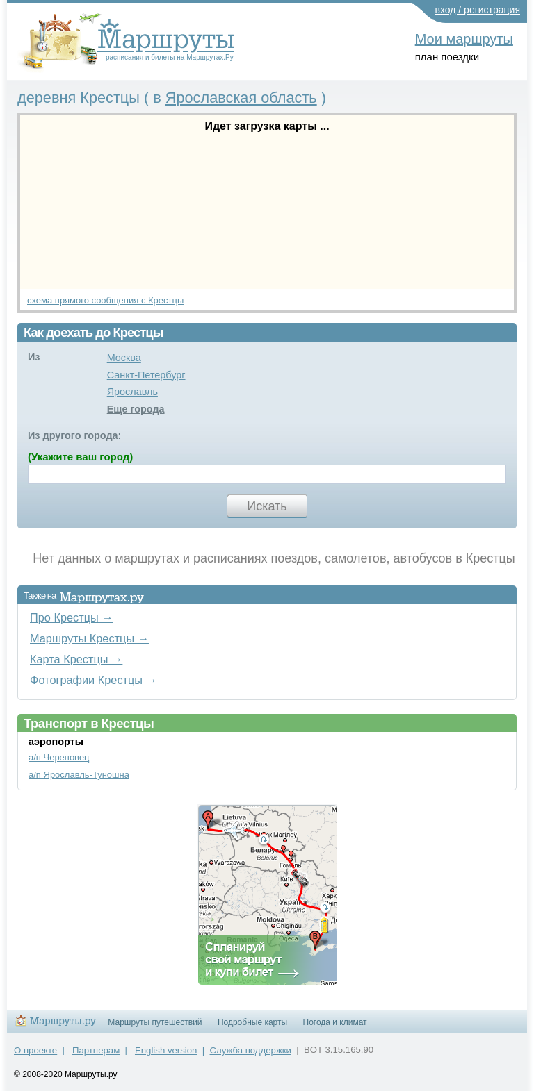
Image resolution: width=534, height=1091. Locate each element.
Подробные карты (252, 1022)
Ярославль (132, 391)
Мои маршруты (464, 39)
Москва (124, 357)
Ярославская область (241, 97)
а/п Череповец (59, 757)
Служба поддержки (250, 1050)
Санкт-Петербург (146, 375)
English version (166, 1050)
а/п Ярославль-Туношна (79, 774)
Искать (266, 506)
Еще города (136, 409)
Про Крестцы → (71, 617)
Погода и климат (335, 1022)
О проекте (35, 1050)
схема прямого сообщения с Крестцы (105, 300)
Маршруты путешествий (155, 1022)
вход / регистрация (478, 9)
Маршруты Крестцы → (89, 638)
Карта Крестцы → (76, 659)
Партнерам (96, 1050)
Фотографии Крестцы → (93, 680)
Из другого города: (74, 435)
